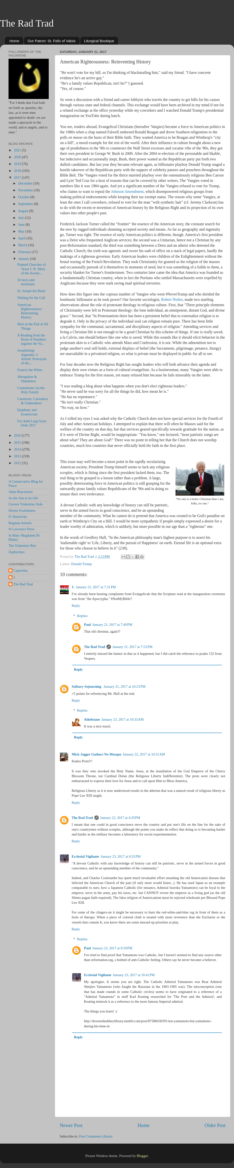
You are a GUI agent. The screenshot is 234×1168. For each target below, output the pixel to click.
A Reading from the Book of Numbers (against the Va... (31, 339)
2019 (18, 164)
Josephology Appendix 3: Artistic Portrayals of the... (32, 356)
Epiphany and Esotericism (27, 412)
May (22, 231)
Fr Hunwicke (18, 517)
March (23, 245)
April (22, 238)
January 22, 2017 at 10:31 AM (144, 754)
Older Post (215, 1125)
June (22, 224)
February (25, 252)
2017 (18, 177)
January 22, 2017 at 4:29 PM (120, 818)
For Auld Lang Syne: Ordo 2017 (32, 423)
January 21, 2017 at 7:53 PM (132, 647)
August (23, 211)
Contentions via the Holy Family (31, 390)
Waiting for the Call (31, 298)
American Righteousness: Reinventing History (29, 311)
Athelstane (92, 719)
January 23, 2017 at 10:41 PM (134, 975)
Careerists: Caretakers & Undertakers (32, 401)
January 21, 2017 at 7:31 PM (96, 587)
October (24, 197)
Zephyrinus (17, 552)
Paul (87, 625)
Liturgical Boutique (99, 41)
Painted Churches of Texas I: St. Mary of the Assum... (31, 269)
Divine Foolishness (22, 510)
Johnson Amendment (127, 191)
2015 (18, 442)
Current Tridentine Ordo (26, 504)
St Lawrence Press (21, 529)
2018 (18, 171)
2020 (18, 157)
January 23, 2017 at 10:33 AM (122, 719)
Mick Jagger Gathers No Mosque (96, 754)
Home (14, 41)
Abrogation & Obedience (27, 379)
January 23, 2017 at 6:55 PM (120, 856)
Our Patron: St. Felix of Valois (52, 41)
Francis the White (29, 370)
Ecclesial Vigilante (85, 856)
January (24, 259)
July (21, 218)
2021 (18, 150)
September (26, 204)
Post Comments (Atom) (95, 1136)
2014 (18, 449)
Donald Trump (81, 564)
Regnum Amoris (20, 523)
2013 (18, 456)
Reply (76, 606)
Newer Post (71, 1125)
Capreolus (20, 570)
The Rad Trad (27, 23)
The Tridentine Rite (22, 546)
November (26, 190)
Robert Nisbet (172, 299)
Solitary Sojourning (87, 686)
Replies (82, 616)
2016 (18, 435)
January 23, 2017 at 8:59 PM (112, 948)
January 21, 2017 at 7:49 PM (112, 625)
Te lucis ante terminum (26, 282)
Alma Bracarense (21, 492)
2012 (18, 463)
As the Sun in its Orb (23, 498)
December (26, 183)
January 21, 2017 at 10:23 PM (125, 686)
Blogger (142, 1156)
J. (73, 587)
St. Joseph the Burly (31, 291)
